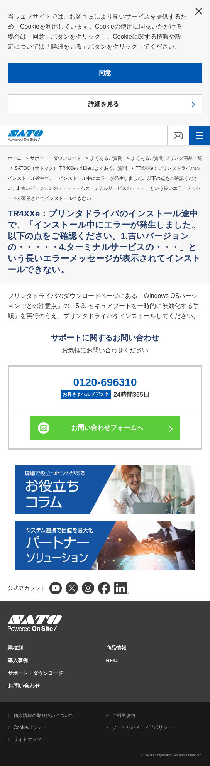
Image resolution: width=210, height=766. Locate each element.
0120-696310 (105, 382)
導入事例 (18, 660)
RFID (112, 660)
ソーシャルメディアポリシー (142, 727)
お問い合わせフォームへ (107, 427)
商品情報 (116, 648)
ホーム (15, 158)
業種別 (15, 648)
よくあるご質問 (106, 158)
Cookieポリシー (30, 727)
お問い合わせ (24, 686)
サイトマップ (27, 739)
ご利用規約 (123, 715)
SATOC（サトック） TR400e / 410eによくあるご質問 (71, 168)
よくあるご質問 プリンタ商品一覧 (166, 158)
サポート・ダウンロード (55, 158)
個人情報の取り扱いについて (44, 715)
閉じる (198, 11)
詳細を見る (103, 104)
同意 (105, 72)
